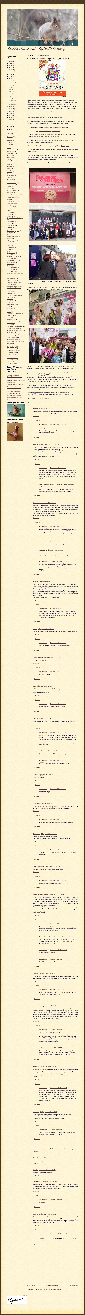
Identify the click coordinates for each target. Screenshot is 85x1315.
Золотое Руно (11, 151)
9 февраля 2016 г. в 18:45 (58, 819)
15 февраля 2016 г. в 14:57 (53, 1048)
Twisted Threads (11, 359)
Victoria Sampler (11, 363)
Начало (9, 199)
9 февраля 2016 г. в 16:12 (58, 671)
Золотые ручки (11, 153)
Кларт (8, 164)
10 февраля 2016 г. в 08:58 (47, 1066)
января (11, 80)
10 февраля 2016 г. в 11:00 (54, 541)
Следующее (31, 1285)
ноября (11, 102)
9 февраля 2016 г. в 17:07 (58, 760)
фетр (8, 251)
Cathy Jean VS (11, 269)
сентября (11, 98)
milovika (35, 581)
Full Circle (10, 299)
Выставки (10, 137)
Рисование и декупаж (13, 231)
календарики (10, 162)
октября (11, 100)
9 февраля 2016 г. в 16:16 (58, 704)
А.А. (34, 1158)
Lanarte (9, 312)
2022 (10, 117)
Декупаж (9, 144)
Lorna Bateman (11, 317)
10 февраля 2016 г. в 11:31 (58, 1129)
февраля (11, 82)
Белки (8, 135)
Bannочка (36, 503)
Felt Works (10, 297)
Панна (9, 214)
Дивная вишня (11, 146)
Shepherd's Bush (11, 348)
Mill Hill (9, 324)
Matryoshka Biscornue (13, 321)
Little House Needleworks (14, 313)
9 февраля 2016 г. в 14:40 (51, 444)
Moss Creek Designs (12, 334)
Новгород (9, 205)
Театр (8, 245)
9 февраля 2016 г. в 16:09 (52, 657)
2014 (10, 74)
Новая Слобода (11, 203)
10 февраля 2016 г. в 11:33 (58, 561)
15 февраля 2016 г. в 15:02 (47, 1214)
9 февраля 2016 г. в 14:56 (48, 503)
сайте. (35, 151)
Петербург (10, 216)
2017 (10, 106)
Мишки (9, 188)
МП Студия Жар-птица (13, 194)
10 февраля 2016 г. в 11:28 (58, 1088)
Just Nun (9, 310)
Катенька (42, 541)
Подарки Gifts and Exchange (15, 218)
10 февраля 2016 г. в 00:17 (58, 959)
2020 (10, 113)
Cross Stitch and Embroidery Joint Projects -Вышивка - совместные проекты (14, 287)
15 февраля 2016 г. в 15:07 (58, 1234)
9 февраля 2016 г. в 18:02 (47, 775)
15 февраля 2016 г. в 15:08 (58, 1199)
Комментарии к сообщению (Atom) (49, 1289)
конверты (9, 172)
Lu (34, 718)
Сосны (9, 243)
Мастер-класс (11, 184)
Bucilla (9, 265)
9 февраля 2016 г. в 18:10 (49, 803)
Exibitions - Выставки (13, 295)
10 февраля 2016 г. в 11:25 (58, 1029)
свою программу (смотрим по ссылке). (54, 134)
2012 (10, 70)
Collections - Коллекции (13, 273)
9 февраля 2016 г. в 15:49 (47, 581)
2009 (10, 63)
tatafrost (41, 1048)
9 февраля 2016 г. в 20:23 (56, 895)
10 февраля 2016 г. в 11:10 (54, 550)
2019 (10, 111)
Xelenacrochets (38, 444)
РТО (8, 234)
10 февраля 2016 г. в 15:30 (44, 1158)
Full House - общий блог (13, 391)
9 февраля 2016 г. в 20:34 (47, 973)
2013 (10, 72)
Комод (9, 170)
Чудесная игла (11, 253)
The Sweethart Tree (12, 356)
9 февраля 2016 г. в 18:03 (58, 789)
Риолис (9, 229)
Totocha (35, 1170)
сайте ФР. (53, 112)
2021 (10, 115)
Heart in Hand (10, 300)
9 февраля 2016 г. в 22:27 (62, 937)
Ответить (36, 416)
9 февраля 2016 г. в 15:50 (58, 643)
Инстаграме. (65, 146)
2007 (10, 59)
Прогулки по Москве (13, 375)
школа (8, 254)
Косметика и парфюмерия (14, 173)
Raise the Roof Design (13, 339)
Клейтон (9, 166)
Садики (9, 238)
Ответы (37, 420)
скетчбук (9, 241)
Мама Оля (36, 408)
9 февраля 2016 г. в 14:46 (58, 468)
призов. (65, 140)
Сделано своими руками (14, 240)
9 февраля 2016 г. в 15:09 (58, 526)
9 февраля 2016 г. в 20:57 (58, 924)
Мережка (9, 186)
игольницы (10, 157)
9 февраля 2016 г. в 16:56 (43, 718)
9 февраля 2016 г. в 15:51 (58, 609)
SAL (8, 345)
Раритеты (9, 227)
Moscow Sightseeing (12, 328)
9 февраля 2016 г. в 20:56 (58, 880)
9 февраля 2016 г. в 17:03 (49, 751)
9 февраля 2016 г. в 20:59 (58, 989)
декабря (11, 104)
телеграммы (10, 247)
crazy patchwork (11, 278)
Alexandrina (43, 424)
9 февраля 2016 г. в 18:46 (58, 850)
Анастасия (36, 834)
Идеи (8, 159)
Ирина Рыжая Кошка (40, 895)
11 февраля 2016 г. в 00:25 (47, 1170)
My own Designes (12, 337)
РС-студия (10, 232)
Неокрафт (10, 201)
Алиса (9, 133)
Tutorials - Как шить (12, 358)
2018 (10, 109)
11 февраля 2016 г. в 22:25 (49, 1182)
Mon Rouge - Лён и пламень (15, 326)
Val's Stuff (9, 361)
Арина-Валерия (38, 866)
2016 (10, 78)
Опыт (8, 210)
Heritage (9, 302)
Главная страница (52, 1285)
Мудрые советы (11, 195)
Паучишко (36, 1182)
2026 (10, 126)
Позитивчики (10, 221)
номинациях (32, 379)
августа (11, 96)
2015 (10, 76)
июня (10, 91)
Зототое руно (10, 155)
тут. (61, 117)
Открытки (10, 212)
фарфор (9, 249)
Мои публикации (12, 190)
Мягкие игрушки (11, 197)
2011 (10, 67)
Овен (8, 208)
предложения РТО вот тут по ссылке (48, 131)
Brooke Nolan (10, 264)
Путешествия (11, 225)
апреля (11, 87)
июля (10, 93)
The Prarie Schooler (12, 354)
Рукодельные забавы (12, 236)
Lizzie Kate (10, 315)
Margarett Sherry (11, 319)
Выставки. (69, 368)
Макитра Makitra (11, 181)
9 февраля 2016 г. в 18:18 (49, 834)
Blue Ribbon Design (12, 260)
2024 (10, 122)
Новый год (10, 206)
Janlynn (9, 306)
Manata (35, 973)
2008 (10, 61)
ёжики (9, 148)
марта (10, 85)
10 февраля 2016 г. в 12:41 (46, 1146)
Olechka (35, 775)
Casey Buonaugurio (12, 267)
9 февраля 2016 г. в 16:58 (58, 732)
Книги (9, 168)
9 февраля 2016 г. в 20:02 (52, 866)
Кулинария (10, 175)
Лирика (9, 177)
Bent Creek (10, 258)
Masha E (36, 1066)
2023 (10, 119)
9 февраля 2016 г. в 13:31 (58, 424)
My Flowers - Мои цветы (14, 335)
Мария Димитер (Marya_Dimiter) (50, 484)
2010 (10, 65)
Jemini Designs (11, 308)
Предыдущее (74, 1285)
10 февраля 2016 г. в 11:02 (48, 1112)
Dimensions (10, 293)
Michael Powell (11, 323)
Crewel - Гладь (11, 280)
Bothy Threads (11, 262)
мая (10, 89)
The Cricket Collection (13, 350)
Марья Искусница (12, 183)
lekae (34, 686)
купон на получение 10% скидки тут (55, 127)
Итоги (8, 160)
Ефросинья (37, 803)
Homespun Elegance (12, 304)
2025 (10, 124)
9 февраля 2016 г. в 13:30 (49, 408)
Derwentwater (10, 291)
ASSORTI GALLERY (13, 256)
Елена (35, 1146)
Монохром (10, 192)
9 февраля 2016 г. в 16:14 (45, 686)
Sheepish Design (11, 347)
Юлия (35, 629)
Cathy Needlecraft (12, 271)
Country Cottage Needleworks (15, 275)
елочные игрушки (12, 149)
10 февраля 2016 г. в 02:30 (65, 1006)
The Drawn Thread (12, 352)
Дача (8, 142)
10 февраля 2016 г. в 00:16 (58, 950)
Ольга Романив (38, 657)
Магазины (10, 179)
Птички (9, 223)
